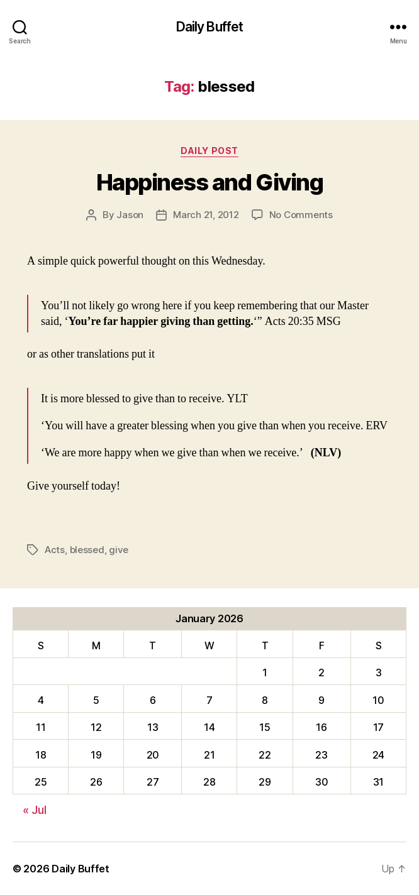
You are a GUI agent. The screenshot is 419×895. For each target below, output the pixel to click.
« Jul (35, 809)
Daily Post (209, 150)
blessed (87, 550)
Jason (129, 215)
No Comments (301, 215)
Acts (55, 550)
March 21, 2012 (205, 215)
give (118, 550)
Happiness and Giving (209, 182)
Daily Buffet (209, 26)
